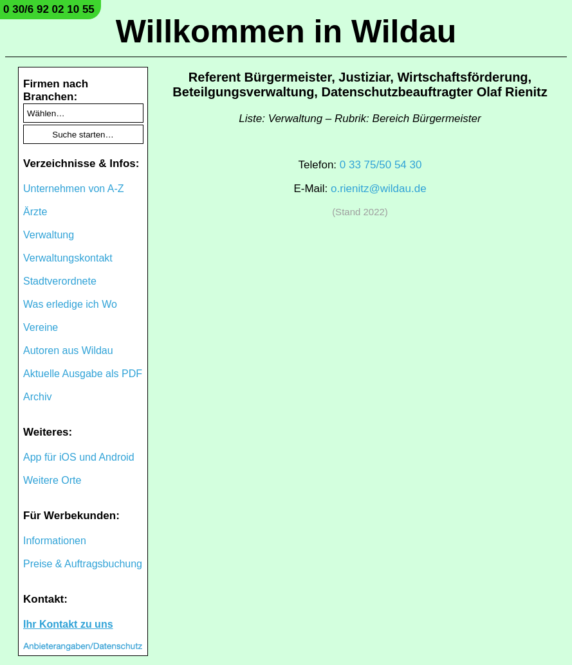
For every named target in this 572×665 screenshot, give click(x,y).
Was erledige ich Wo (70, 304)
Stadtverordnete (60, 281)
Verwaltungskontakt (68, 258)
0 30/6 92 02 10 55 (49, 9)
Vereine (40, 327)
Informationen (54, 540)
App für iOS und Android (78, 457)
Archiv (37, 396)
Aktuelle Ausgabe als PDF (82, 373)
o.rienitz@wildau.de (379, 188)
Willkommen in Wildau (286, 31)
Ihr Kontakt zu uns (68, 624)
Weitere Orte (52, 480)
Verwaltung (48, 234)
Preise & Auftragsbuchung (82, 563)
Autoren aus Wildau (68, 350)
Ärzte (35, 211)
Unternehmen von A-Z (73, 188)
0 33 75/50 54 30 (381, 165)
